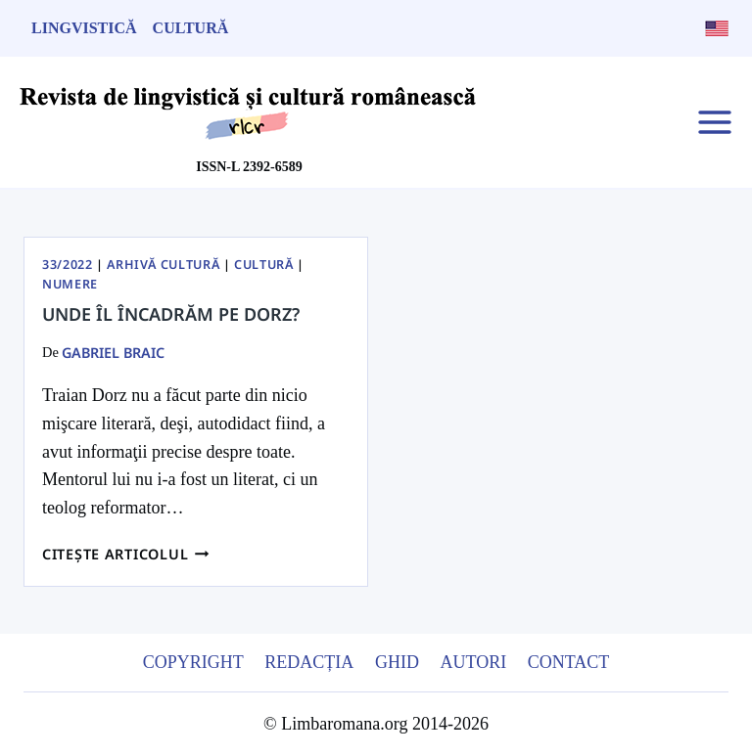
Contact (569, 662)
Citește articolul (126, 554)
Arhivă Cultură (163, 264)
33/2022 (67, 264)
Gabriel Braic (113, 352)
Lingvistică (84, 28)
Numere (70, 284)
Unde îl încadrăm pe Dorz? (171, 314)
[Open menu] (714, 122)
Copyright (193, 662)
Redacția (308, 662)
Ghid (397, 662)
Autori (473, 662)
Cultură (191, 28)
